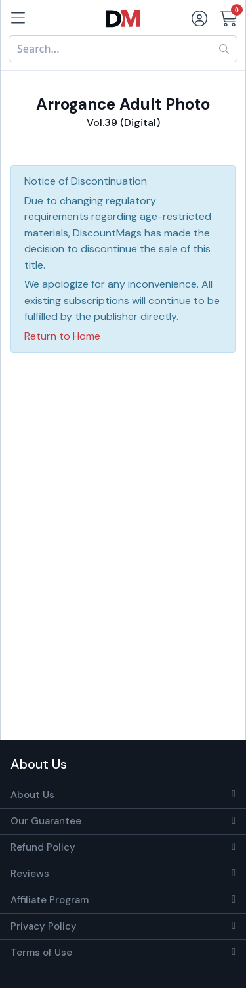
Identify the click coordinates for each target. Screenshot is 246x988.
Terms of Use (41, 952)
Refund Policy (42, 847)
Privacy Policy (43, 926)
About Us (32, 794)
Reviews (29, 873)
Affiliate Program (49, 900)
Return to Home (62, 336)
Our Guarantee (45, 821)
